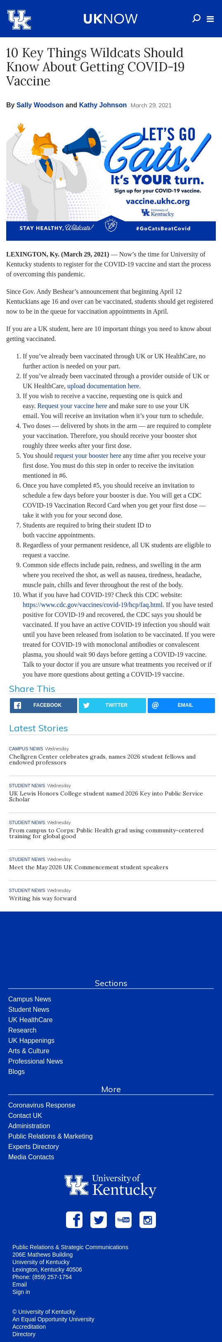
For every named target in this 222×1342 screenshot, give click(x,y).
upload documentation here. (104, 385)
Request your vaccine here (72, 405)
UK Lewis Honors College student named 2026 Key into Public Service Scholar (106, 796)
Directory (23, 1334)
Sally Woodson (40, 105)
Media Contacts (31, 1157)
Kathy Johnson (103, 105)
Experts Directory (33, 1146)
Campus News (29, 999)
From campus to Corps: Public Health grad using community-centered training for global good (106, 833)
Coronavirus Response (42, 1105)
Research (22, 1030)
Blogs (16, 1071)
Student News (29, 1009)
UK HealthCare (30, 1019)
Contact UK (25, 1115)
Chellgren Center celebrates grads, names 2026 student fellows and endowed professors (102, 759)
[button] (210, 19)
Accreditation (29, 1326)
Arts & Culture (29, 1050)
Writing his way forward (42, 898)
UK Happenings (31, 1040)
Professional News (35, 1061)
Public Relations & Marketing (50, 1136)
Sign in (21, 1292)
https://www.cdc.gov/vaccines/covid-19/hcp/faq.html (93, 604)
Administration (29, 1125)
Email (19, 1284)
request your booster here (87, 455)
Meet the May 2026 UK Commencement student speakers (88, 867)
